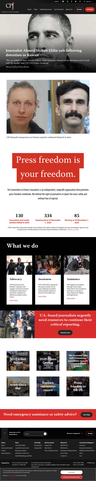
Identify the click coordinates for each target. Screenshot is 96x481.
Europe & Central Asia (85, 448)
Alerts (3, 445)
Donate (79, 9)
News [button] (29, 9)
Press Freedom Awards (51, 450)
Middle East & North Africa (87, 450)
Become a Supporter (73, 433)
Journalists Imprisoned (22, 448)
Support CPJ (48, 445)
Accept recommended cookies (71, 477)
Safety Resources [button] (46, 9)
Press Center (64, 453)
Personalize (71, 472)
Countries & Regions (86, 443)
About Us (63, 443)
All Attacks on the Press (22, 453)
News (3, 443)
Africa (81, 453)
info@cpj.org (91, 463)
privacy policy (12, 476)
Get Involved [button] (58, 9)
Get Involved (49, 443)
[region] (48, 474)
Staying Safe (37, 448)
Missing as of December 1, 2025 (76, 218)
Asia (80, 456)
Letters (3, 450)
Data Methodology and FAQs (23, 456)
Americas (82, 445)
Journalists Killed (20, 445)
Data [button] (35, 9)
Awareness (44, 279)
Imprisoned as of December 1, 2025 (48, 218)
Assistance (73, 279)
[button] (92, 1)
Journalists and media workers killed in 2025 (19, 218)
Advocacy (16, 279)
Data (17, 443)
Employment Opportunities (68, 450)
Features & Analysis (7, 448)
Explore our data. (73, 229)
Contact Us (63, 456)
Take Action (48, 448)
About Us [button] (69, 9)
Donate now (65, 333)
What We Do (64, 445)
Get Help (90, 9)
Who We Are (64, 448)
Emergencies (38, 445)
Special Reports (6, 453)
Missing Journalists (20, 450)
